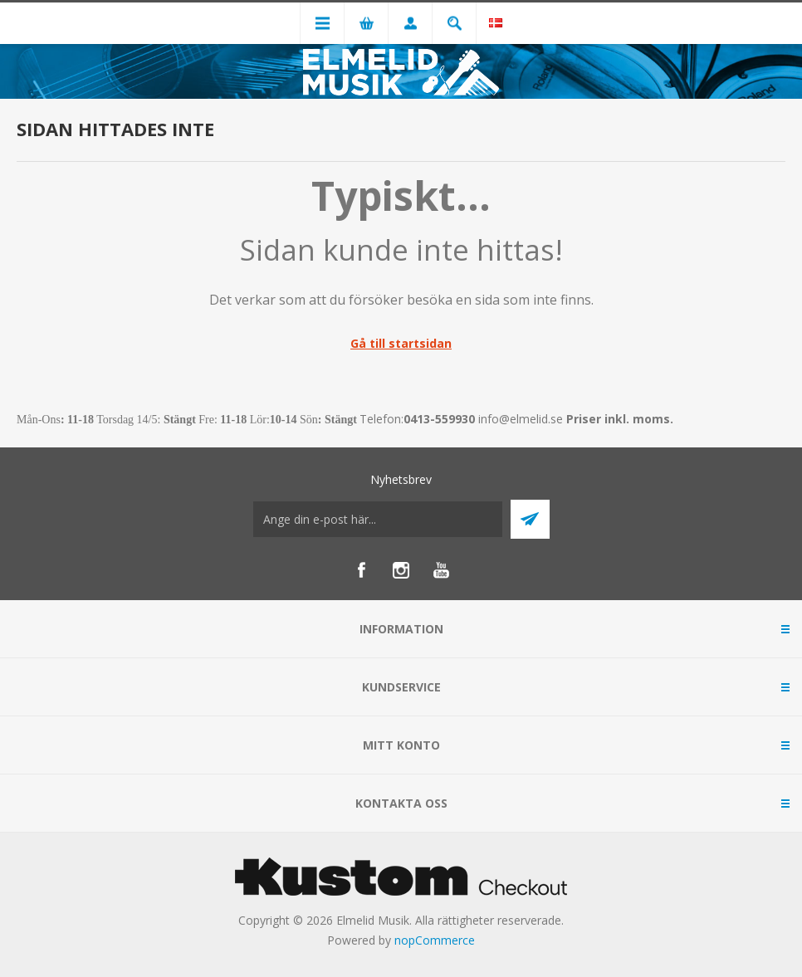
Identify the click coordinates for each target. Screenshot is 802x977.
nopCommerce (434, 940)
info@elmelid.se (520, 419)
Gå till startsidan (401, 343)
